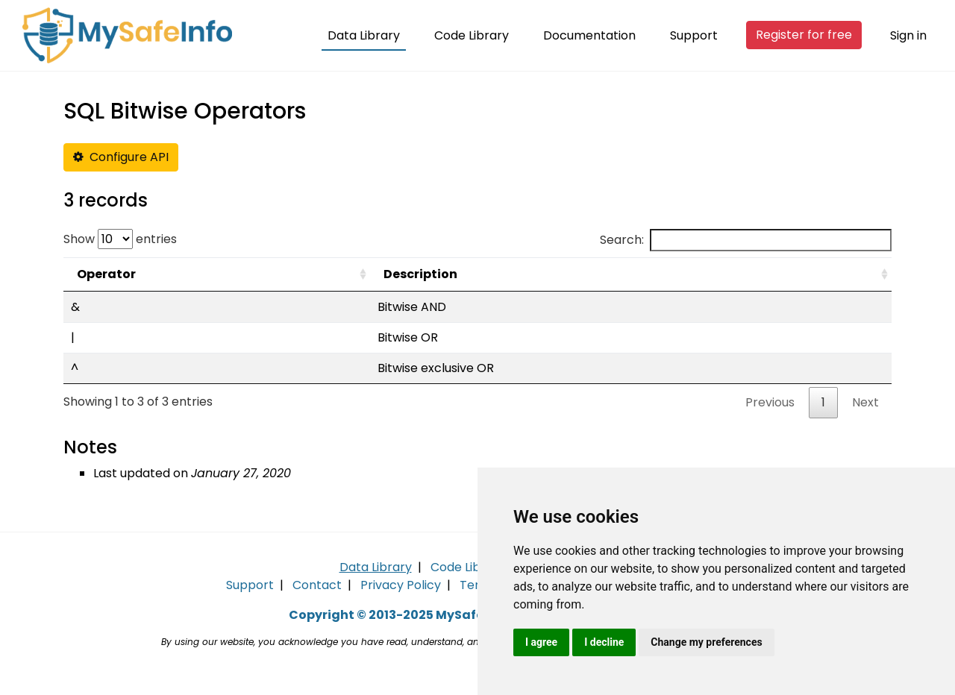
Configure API (121, 157)
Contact (317, 585)
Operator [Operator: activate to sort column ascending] (106, 274)
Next (865, 402)
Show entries (120, 239)
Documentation (589, 35)
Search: (746, 240)
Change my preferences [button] (706, 642)
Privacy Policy (400, 585)
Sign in (908, 35)
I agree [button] (541, 642)
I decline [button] (604, 642)
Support (694, 35)
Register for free (804, 34)
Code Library (471, 35)
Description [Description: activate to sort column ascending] (420, 274)
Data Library (364, 35)
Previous (770, 402)
